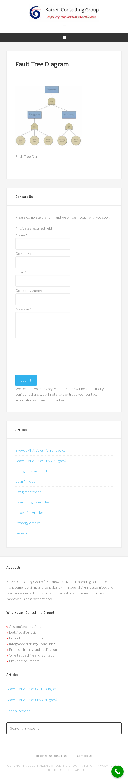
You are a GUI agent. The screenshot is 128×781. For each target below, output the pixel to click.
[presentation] (33, 355)
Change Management (31, 471)
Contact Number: (28, 290)
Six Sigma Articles (28, 492)
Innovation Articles (29, 512)
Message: (23, 309)
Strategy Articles (28, 523)
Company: (23, 253)
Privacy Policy (107, 765)
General (21, 533)
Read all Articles (18, 711)
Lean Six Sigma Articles (32, 502)
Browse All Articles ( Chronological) (41, 450)
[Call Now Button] (117, 772)
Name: (21, 235)
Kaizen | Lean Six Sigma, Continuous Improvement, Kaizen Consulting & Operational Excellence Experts (64, 13)
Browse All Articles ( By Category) (40, 460)
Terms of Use (54, 770)
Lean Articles (25, 481)
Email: (20, 272)
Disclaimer (75, 770)
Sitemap (87, 765)
